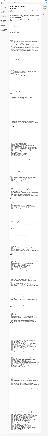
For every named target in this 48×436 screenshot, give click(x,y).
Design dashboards (3, 26)
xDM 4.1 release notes (3, 12)
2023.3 (46, 2)
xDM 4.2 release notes (3, 11)
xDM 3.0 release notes (3, 16)
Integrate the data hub (3, 25)
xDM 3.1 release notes (3, 15)
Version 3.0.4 (44, 11)
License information (3, 30)
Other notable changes (44, 10)
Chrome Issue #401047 (19, 202)
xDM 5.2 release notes (3, 7)
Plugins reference (2, 28)
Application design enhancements (44, 8)
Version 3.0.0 (44, 14)
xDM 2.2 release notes (3, 17)
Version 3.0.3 (44, 12)
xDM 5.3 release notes (3, 6)
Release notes (2, 3)
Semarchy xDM (1, 2)
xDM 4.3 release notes (3, 10)
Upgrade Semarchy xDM (3, 20)
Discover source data (3, 21)
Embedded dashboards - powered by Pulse (45, 7)
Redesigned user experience (45, 6)
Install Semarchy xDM (3, 19)
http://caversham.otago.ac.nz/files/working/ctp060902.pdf (29, 103)
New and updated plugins (45, 9)
